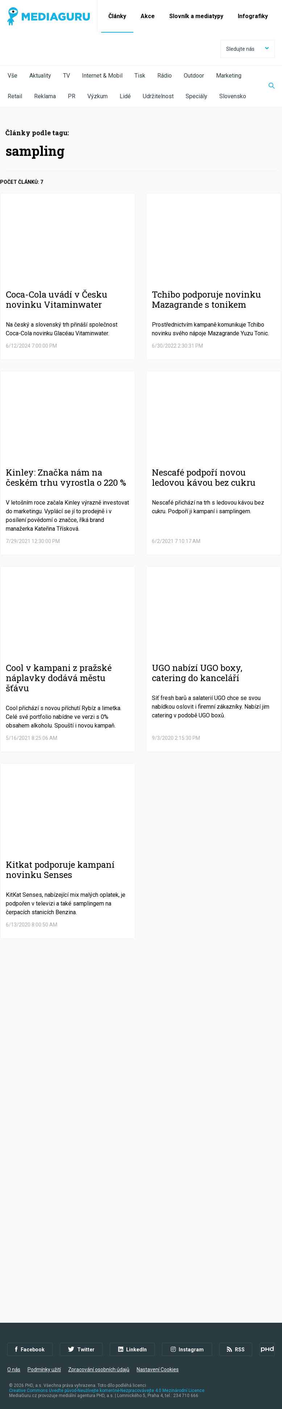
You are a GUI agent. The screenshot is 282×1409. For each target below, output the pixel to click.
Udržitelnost (158, 96)
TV (66, 75)
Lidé (125, 96)
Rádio (164, 75)
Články (117, 16)
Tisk (139, 75)
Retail (15, 96)
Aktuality (40, 75)
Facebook (30, 1349)
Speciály (196, 96)
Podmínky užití (44, 1369)
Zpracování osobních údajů (98, 1369)
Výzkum (97, 96)
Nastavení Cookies (158, 1369)
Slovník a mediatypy (196, 16)
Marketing (228, 75)
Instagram (187, 1349)
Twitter (81, 1349)
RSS (236, 1349)
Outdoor (194, 75)
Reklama (45, 96)
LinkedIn (132, 1349)
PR (71, 96)
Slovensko (232, 96)
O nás (13, 1369)
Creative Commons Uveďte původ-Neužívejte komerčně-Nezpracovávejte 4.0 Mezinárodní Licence (106, 1390)
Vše (12, 75)
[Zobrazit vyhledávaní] (267, 86)
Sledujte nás (247, 49)
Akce (148, 16)
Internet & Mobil (102, 75)
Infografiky (253, 16)
